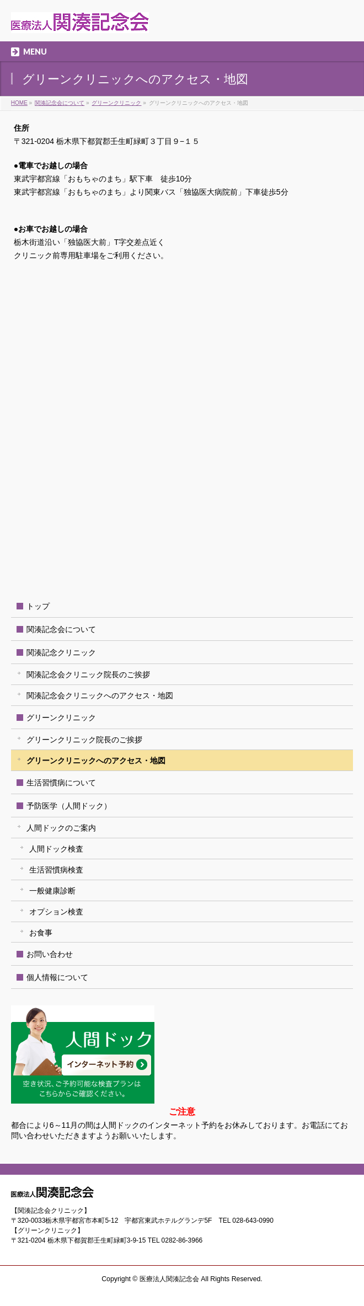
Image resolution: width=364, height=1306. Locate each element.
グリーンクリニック (61, 717)
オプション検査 (56, 911)
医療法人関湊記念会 (169, 1279)
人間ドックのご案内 (61, 827)
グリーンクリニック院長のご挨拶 (84, 739)
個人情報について (57, 977)
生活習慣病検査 (56, 869)
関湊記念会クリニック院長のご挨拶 (88, 674)
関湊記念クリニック (61, 652)
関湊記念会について (61, 629)
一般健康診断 (52, 890)
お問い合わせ (49, 954)
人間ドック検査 (56, 848)
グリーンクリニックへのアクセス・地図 (95, 760)
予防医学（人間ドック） (68, 805)
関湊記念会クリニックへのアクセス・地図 (99, 695)
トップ (38, 606)
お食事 (40, 932)
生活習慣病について (61, 782)
